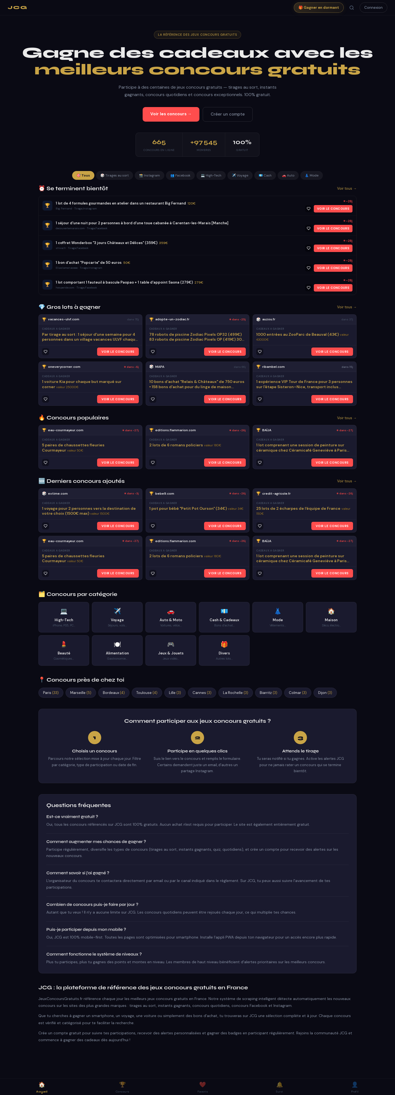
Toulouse (146, 692)
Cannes (202, 692)
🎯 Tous (83, 175)
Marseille (80, 692)
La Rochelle (235, 692)
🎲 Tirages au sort (114, 175)
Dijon (325, 692)
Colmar (298, 692)
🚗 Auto (288, 175)
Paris (51, 692)
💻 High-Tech (211, 175)
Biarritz (268, 692)
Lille (175, 692)
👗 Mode (311, 175)
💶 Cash (265, 175)
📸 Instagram (149, 175)
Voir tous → (347, 188)
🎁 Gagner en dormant (318, 7)
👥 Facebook (180, 175)
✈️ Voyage (240, 175)
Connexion (373, 7)
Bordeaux (114, 692)
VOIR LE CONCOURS (333, 209)
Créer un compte (228, 114)
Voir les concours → (171, 114)
